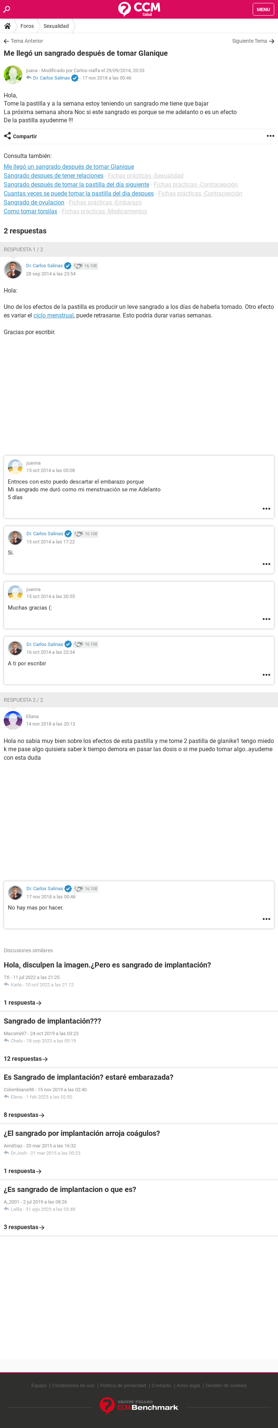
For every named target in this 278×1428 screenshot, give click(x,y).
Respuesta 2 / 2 (23, 700)
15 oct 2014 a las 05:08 (50, 470)
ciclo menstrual (53, 315)
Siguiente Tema (249, 41)
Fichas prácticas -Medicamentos (104, 211)
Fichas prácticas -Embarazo (105, 202)
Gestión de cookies (226, 1385)
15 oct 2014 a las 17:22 (50, 542)
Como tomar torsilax (30, 211)
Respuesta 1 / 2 (23, 249)
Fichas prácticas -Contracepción (196, 184)
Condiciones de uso (73, 1385)
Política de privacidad (123, 1385)
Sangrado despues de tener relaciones (53, 175)
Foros (27, 26)
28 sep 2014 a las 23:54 (51, 274)
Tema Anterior (27, 41)
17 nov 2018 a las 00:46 (106, 78)
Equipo (38, 1385)
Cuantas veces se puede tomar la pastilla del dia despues (79, 193)
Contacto (161, 1385)
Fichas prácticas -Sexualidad (145, 175)
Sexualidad (56, 26)
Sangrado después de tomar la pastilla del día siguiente (76, 184)
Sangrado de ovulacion (34, 202)
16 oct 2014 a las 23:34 (50, 652)
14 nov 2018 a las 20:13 (50, 724)
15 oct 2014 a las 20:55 (50, 596)
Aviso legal (188, 1385)
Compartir (25, 136)
